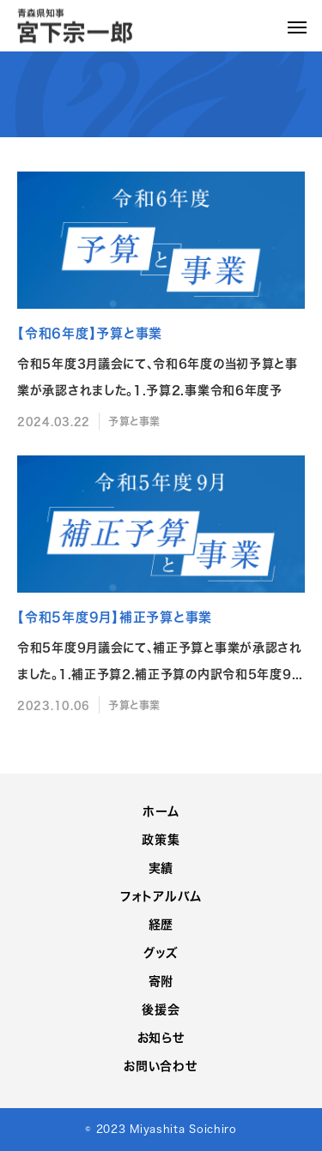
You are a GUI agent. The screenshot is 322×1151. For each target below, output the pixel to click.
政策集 (160, 839)
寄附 (161, 981)
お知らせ (161, 1037)
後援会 (160, 1009)
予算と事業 (134, 421)
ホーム (161, 811)
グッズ (161, 952)
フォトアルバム (161, 896)
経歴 (161, 924)
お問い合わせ (160, 1066)
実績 (161, 867)
